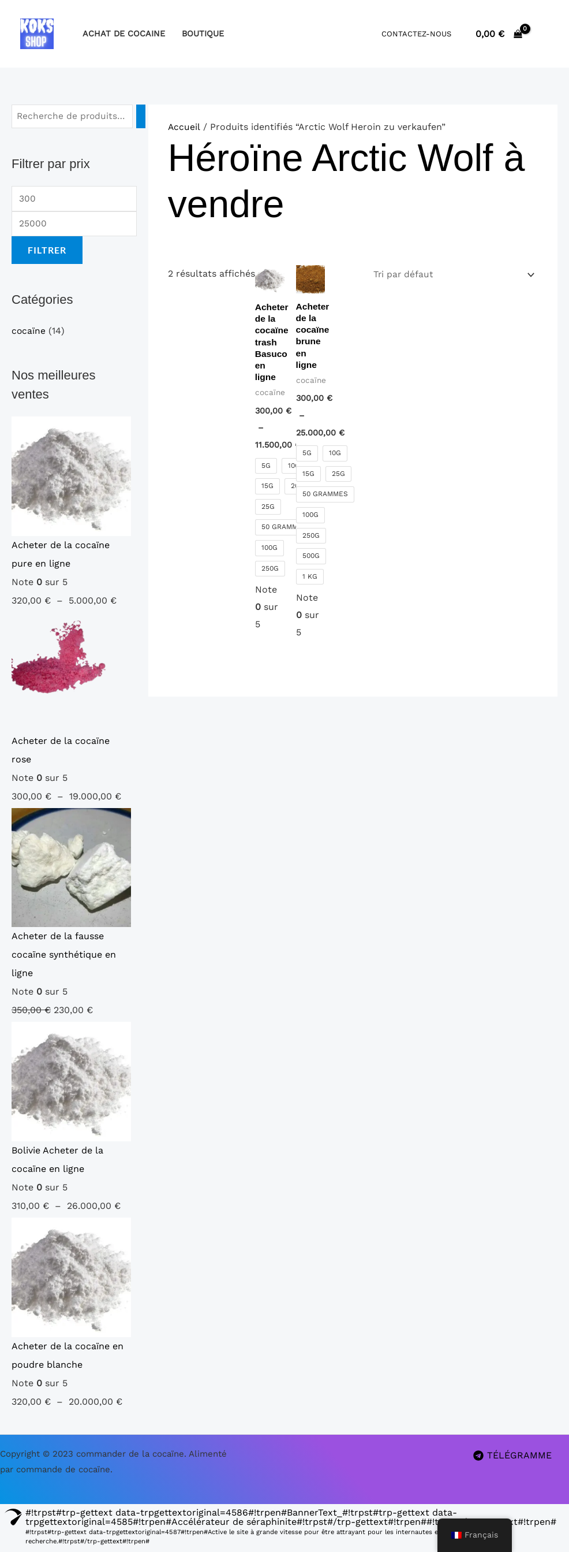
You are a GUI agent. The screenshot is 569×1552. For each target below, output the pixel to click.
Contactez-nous (416, 33)
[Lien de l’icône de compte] (543, 33)
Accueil (184, 126)
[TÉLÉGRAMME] (512, 1457)
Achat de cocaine (124, 33)
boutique (203, 33)
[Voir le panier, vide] (498, 33)
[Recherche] (142, 117)
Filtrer (47, 252)
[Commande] (451, 275)
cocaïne (29, 332)
